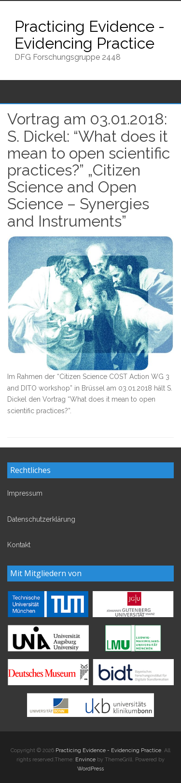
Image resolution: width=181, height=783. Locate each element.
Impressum (24, 493)
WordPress (90, 769)
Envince (85, 759)
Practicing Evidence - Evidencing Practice (89, 34)
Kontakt (18, 545)
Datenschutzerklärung (41, 519)
